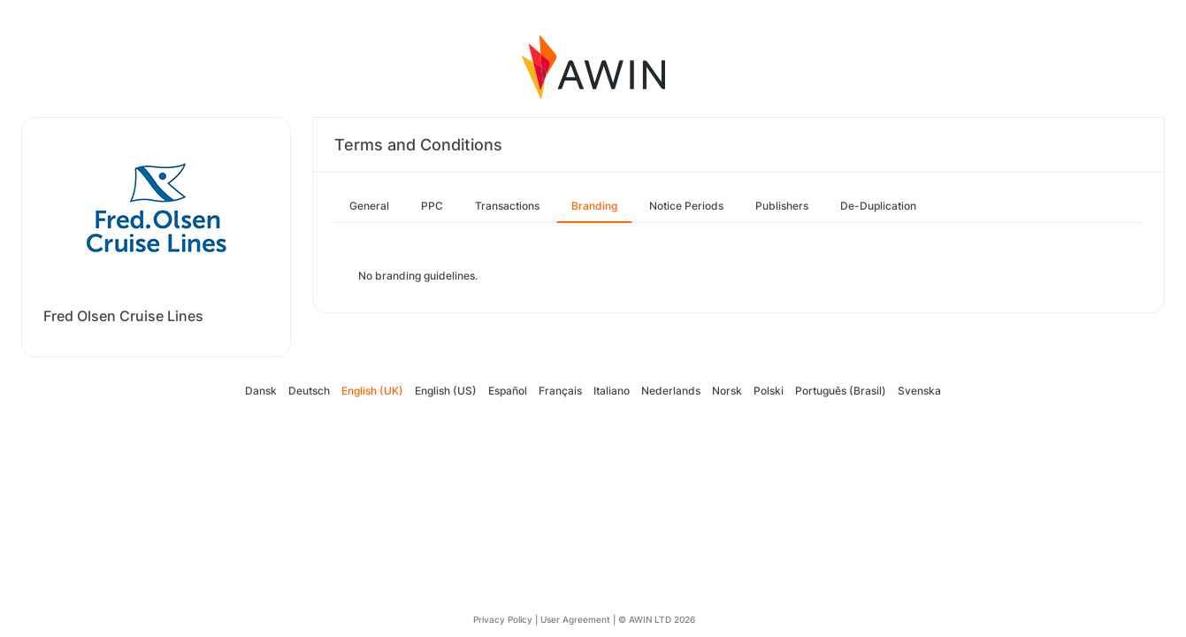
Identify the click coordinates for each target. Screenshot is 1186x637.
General (369, 205)
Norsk (727, 390)
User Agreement (575, 619)
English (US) (446, 390)
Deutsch (309, 390)
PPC (432, 205)
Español (507, 390)
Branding (594, 205)
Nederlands (670, 390)
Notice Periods (686, 205)
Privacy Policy (502, 619)
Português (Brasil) (840, 390)
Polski (769, 390)
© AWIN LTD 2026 (656, 619)
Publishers (781, 205)
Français (560, 390)
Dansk (261, 390)
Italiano (611, 390)
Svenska (919, 390)
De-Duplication (878, 205)
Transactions (507, 205)
